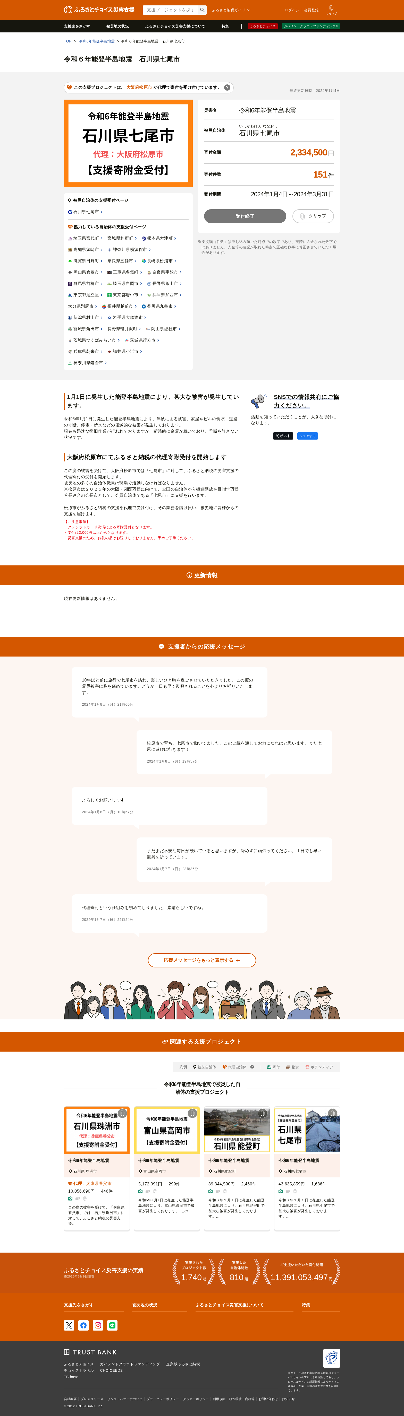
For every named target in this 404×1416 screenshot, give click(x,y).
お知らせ (288, 1399)
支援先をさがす (77, 26)
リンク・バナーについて (125, 1399)
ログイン (291, 10)
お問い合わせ (268, 1399)
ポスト (285, 436)
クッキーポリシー (196, 1399)
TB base (71, 1377)
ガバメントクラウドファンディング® (311, 26)
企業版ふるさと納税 (183, 1364)
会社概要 (70, 1399)
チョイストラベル (79, 1370)
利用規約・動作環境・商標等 (234, 1399)
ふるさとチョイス (262, 26)
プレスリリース (92, 1399)
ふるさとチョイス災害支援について (230, 1305)
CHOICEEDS (111, 1370)
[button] (122, 1113)
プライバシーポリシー (163, 1399)
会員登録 (311, 10)
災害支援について (175, 26)
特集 (225, 26)
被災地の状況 (117, 26)
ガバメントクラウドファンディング (130, 1364)
